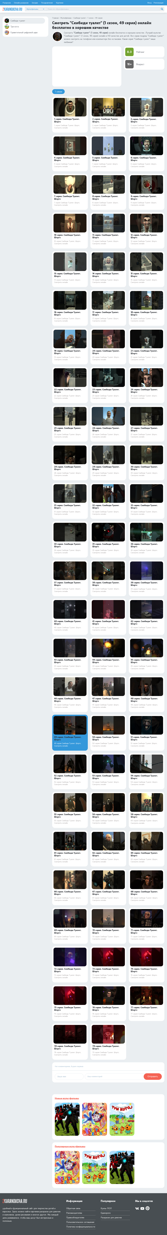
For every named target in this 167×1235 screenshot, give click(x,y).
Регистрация (158, 3)
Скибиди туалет (15, 20)
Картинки (59, 3)
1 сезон (58, 91)
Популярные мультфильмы (70, 1146)
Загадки (35, 3)
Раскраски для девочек (111, 1217)
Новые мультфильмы (67, 1098)
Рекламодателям (74, 1213)
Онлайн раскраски (21, 3)
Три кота (12, 26)
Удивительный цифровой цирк (21, 32)
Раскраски (7, 3)
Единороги (106, 1213)
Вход (149, 3)
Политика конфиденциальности (80, 1226)
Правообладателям (75, 1217)
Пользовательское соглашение (80, 1222)
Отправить (153, 1076)
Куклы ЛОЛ (106, 1208)
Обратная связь (73, 1208)
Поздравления (47, 3)
